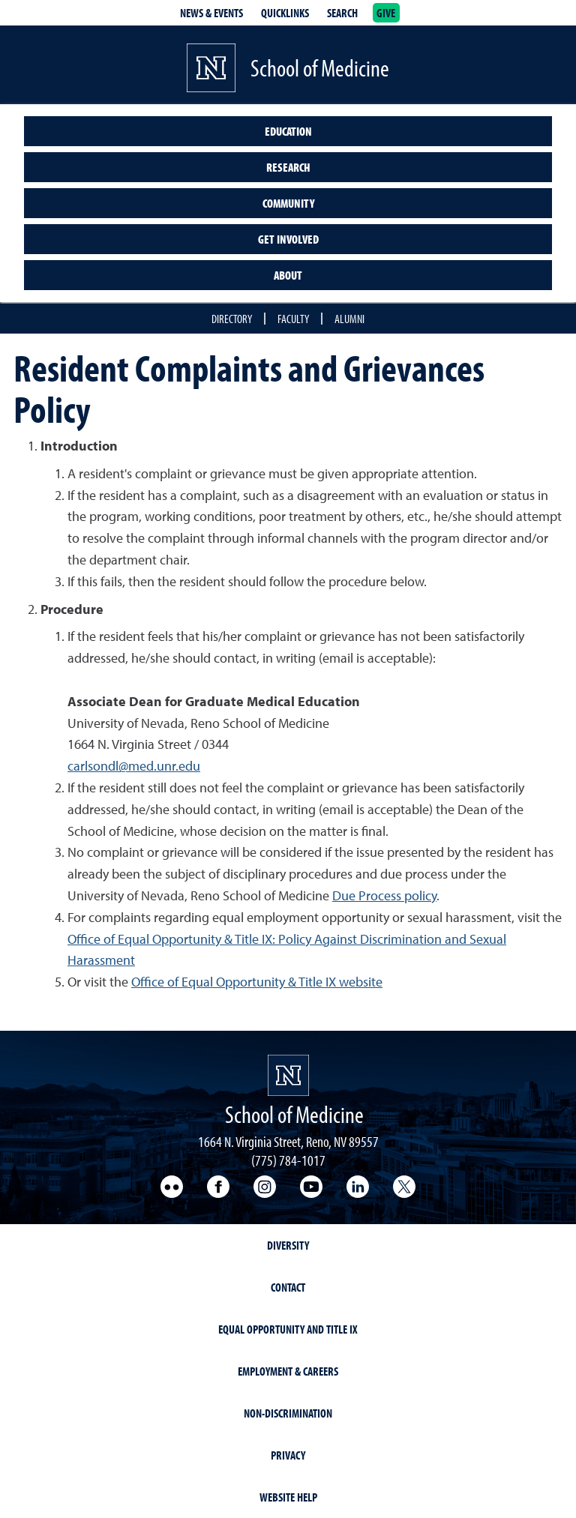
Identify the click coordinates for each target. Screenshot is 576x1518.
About (288, 275)
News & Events (211, 12)
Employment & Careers (288, 1371)
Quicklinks (285, 12)
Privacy (288, 1455)
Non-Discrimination (288, 1413)
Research (288, 167)
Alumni (349, 318)
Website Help (288, 1497)
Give (386, 12)
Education (288, 131)
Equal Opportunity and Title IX (288, 1329)
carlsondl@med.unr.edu (134, 765)
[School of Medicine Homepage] (288, 1075)
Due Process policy (384, 895)
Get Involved (288, 239)
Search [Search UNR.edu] (342, 12)
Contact (288, 1287)
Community (288, 203)
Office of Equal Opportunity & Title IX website (256, 981)
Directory (232, 318)
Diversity (288, 1245)
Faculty (293, 318)
